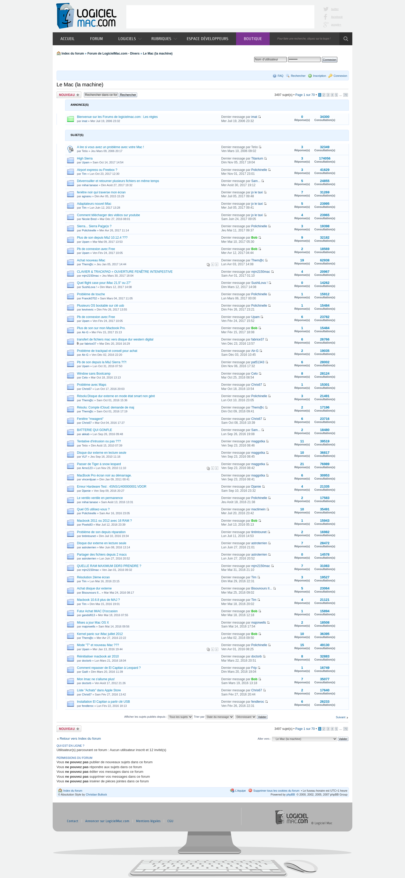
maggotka (258, 441)
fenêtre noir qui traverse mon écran (101, 192)
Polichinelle (259, 170)
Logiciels (130, 38)
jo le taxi (257, 192)
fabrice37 (90, 343)
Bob (254, 237)
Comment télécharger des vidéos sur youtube (108, 215)
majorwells (88, 626)
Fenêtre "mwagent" (90, 419)
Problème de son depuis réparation (101, 532)
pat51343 (257, 362)
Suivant (340, 717)
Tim (84, 173)
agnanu (86, 196)
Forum (96, 38)
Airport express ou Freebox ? (97, 170)
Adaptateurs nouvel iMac (94, 204)
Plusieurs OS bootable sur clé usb (100, 305)
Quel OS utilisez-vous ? (93, 509)
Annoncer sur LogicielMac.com (107, 821)
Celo (85, 377)
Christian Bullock (96, 794)
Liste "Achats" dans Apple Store (99, 690)
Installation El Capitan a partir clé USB (103, 701)
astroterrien (89, 547)
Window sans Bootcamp (94, 373)
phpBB (290, 794)
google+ (336, 24)
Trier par (213, 716)
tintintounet (89, 536)
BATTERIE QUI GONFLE (94, 430)
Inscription (319, 75)
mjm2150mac (90, 275)
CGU (170, 821)
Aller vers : (264, 738)
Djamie (86, 490)
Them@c (88, 264)
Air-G (85, 332)
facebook (337, 16)
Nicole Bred (89, 219)
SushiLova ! (89, 287)
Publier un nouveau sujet (69, 95)
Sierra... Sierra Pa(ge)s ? (94, 226)
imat (84, 121)
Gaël (85, 671)
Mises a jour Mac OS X (93, 622)
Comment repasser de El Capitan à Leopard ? (109, 668)
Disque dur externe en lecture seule (101, 453)
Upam (85, 162)
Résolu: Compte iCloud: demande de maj (105, 407)
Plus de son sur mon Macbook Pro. (101, 328)
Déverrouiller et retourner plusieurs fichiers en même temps (118, 181)
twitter (335, 9)
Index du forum (72, 53)
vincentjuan (89, 479)
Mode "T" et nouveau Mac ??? (98, 645)
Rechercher (298, 75)
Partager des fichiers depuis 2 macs (102, 554)
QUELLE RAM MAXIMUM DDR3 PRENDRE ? (109, 566)
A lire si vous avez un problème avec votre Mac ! (110, 147)
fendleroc (88, 705)
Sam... (255, 181)
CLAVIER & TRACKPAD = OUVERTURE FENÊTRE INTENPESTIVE (125, 272)
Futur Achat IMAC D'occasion (97, 611)
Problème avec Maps (91, 385)
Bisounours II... (91, 592)
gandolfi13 (88, 615)
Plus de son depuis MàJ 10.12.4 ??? (102, 237)
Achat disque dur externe (94, 588)
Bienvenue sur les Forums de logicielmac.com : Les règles (117, 117)
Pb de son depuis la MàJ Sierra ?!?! (102, 362)
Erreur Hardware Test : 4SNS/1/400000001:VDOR (111, 486)
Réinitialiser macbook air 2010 (98, 656)
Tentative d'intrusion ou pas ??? (99, 441)
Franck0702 (89, 298)
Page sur (305, 95)
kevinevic (88, 309)
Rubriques (164, 38)
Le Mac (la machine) (158, 53)
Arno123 (87, 468)
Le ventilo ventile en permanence (100, 498)
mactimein (258, 509)
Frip (254, 668)
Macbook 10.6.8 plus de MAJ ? (98, 600)
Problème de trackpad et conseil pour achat (107, 351)
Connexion (340, 75)
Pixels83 (87, 524)
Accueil (67, 38)
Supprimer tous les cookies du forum (276, 790)
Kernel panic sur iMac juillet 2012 (100, 634)
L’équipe (240, 790)
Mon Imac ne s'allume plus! (96, 679)
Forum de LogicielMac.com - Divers (113, 53)
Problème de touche (91, 294)
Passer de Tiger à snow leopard (99, 464)
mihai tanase (90, 185)
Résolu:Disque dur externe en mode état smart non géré (116, 396)
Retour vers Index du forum (80, 738)
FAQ (280, 75)
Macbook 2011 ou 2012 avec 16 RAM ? (104, 521)
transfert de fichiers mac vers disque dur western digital (115, 339)
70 (345, 94)
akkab (85, 434)
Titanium (257, 158)
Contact (72, 821)
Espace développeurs (207, 38)
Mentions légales (148, 821)
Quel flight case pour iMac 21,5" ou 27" (104, 283)
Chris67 (87, 388)
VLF (84, 456)
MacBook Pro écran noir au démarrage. (104, 475)
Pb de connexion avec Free (96, 249)
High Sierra (85, 158)
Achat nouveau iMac (91, 260)
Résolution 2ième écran (93, 577)
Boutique (253, 38)
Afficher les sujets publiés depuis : (158, 716)
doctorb (86, 660)
